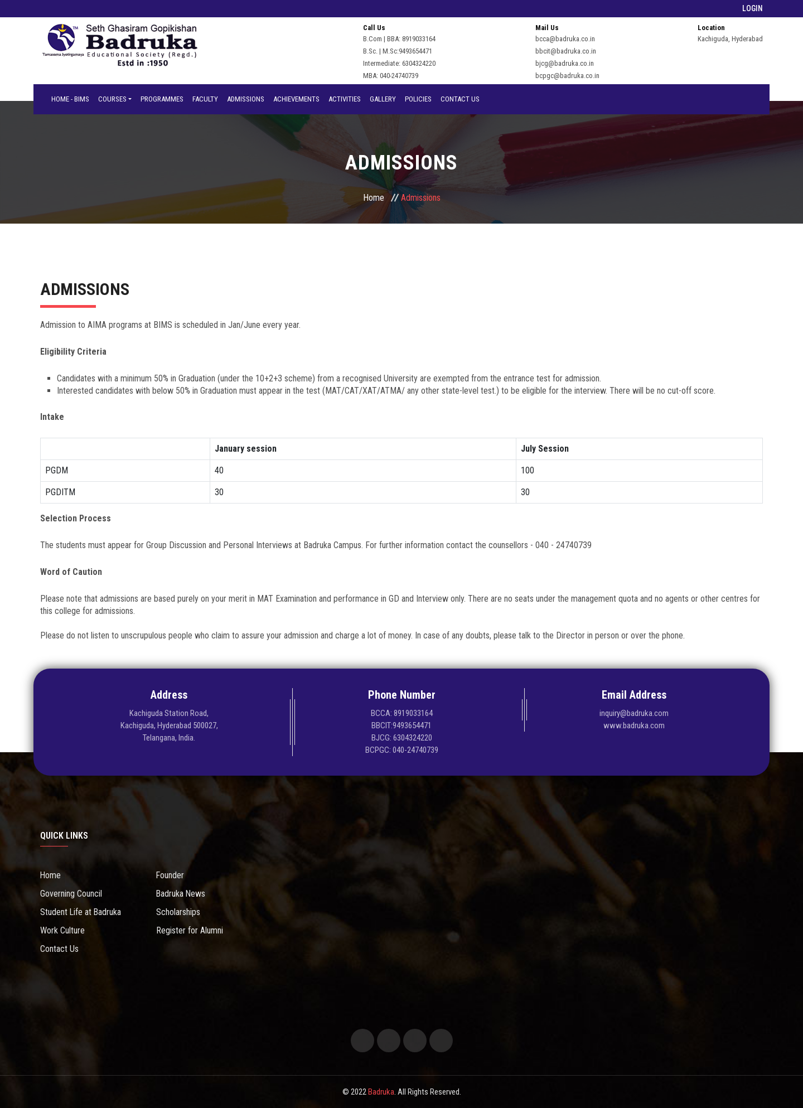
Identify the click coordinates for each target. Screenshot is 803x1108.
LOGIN (752, 8)
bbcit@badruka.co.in (565, 51)
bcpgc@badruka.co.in (567, 75)
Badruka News (181, 893)
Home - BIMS (70, 99)
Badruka (381, 1092)
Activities (344, 99)
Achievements (296, 99)
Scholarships (178, 912)
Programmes (162, 99)
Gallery (383, 99)
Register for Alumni (189, 930)
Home (373, 197)
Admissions (245, 99)
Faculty (205, 99)
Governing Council (71, 893)
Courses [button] (112, 99)
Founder (170, 875)
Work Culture (62, 930)
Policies (418, 99)
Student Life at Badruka (81, 912)
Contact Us (460, 99)
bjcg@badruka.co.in (564, 63)
